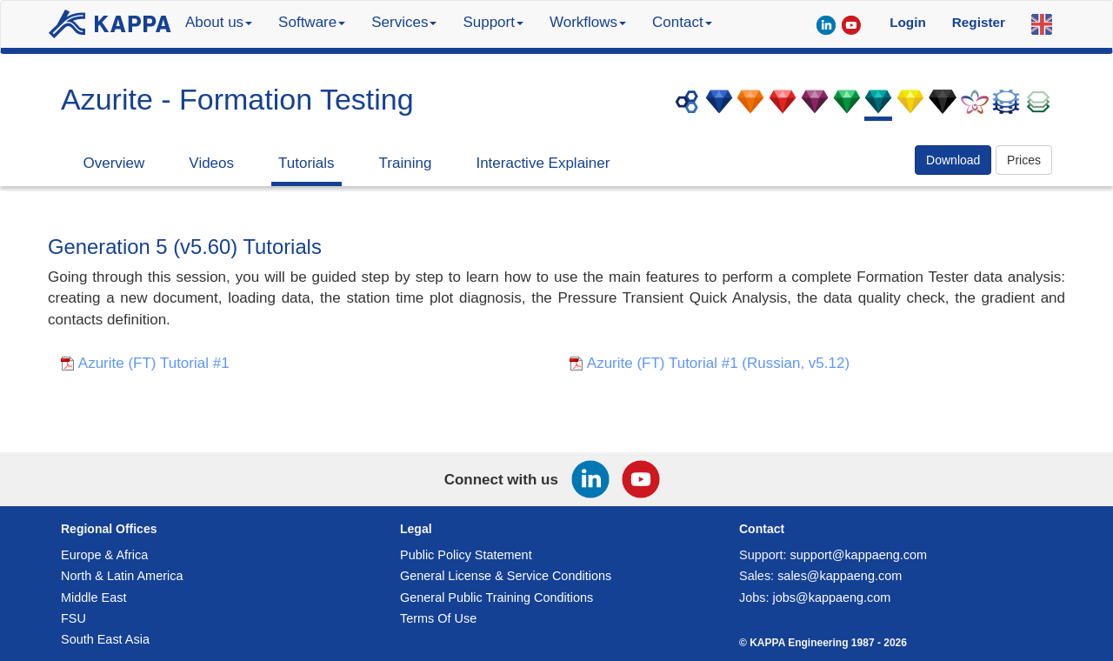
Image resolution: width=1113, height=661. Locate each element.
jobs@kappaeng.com (832, 597)
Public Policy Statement (466, 555)
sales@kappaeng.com (839, 576)
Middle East (93, 597)
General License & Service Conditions (505, 576)
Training (405, 163)
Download (953, 160)
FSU (73, 618)
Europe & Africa (104, 555)
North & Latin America (122, 576)
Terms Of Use (438, 618)
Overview (114, 163)
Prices (1024, 160)
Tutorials (306, 163)
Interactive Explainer (543, 163)
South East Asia (105, 639)
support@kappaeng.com (859, 555)
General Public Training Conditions (496, 597)
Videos (211, 163)
